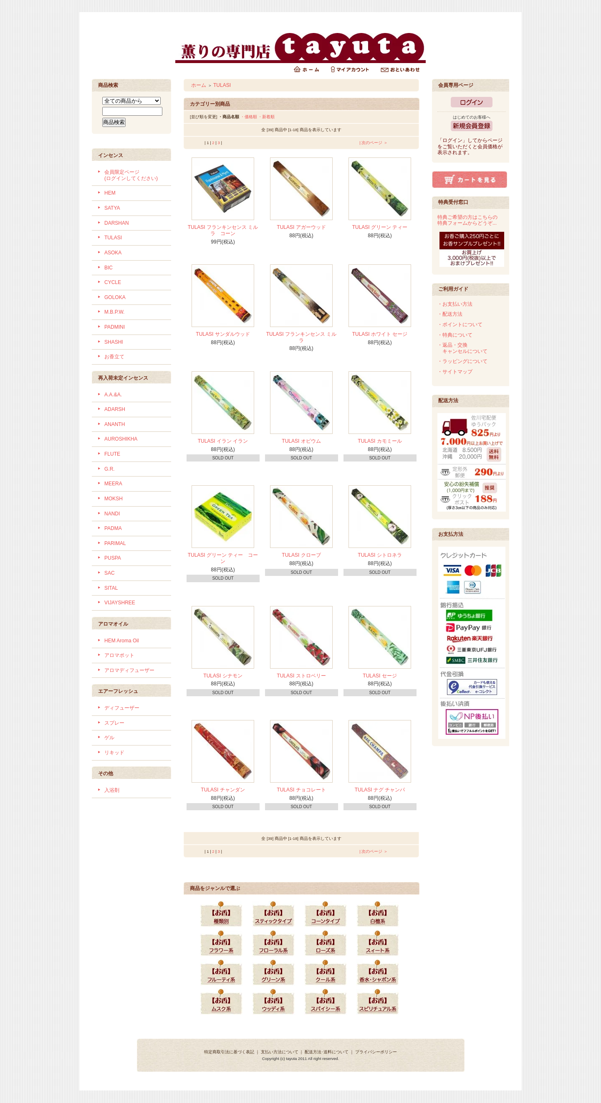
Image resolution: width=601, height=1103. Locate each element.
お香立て (114, 357)
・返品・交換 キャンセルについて (462, 348)
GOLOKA (115, 297)
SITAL (111, 588)
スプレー (114, 723)
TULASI (113, 238)
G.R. (109, 469)
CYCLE (112, 282)
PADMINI (114, 327)
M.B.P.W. (114, 312)
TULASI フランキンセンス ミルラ (301, 337)
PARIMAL (115, 543)
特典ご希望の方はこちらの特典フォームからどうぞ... (467, 220)
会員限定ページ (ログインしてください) (131, 175)
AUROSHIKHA (120, 439)
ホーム (198, 85)
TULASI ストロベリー (301, 676)
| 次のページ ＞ (373, 142)
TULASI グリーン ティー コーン (223, 558)
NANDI (112, 514)
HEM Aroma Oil (121, 641)
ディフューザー (121, 708)
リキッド (114, 753)
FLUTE (112, 454)
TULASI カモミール (380, 441)
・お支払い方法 (454, 304)
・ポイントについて (459, 324)
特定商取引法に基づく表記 (229, 1052)
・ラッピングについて (462, 361)
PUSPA (112, 558)
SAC (109, 573)
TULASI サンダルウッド (223, 334)
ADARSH (114, 409)
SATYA (112, 208)
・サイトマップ (454, 372)
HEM (110, 193)
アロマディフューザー (129, 670)
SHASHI (113, 342)
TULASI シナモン (222, 676)
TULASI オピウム (301, 441)
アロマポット (119, 655)
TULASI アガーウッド (301, 227)
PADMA (113, 528)
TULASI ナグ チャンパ (380, 790)
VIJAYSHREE (119, 603)
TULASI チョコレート (301, 790)
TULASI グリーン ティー (380, 227)
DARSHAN (116, 223)
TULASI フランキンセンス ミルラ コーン (223, 230)
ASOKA (112, 253)
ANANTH (114, 424)
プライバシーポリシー (376, 1052)
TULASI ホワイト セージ (380, 334)
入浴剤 (111, 790)
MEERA (113, 484)
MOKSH (113, 499)
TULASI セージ (379, 676)
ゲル (109, 737)
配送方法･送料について (326, 1052)
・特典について (454, 335)
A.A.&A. (113, 395)
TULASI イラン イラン (223, 441)
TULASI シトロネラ (380, 555)
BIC (108, 268)
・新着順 (266, 116)
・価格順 (248, 116)
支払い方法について (279, 1052)
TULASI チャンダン (223, 790)
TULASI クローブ (301, 555)
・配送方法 (449, 314)
